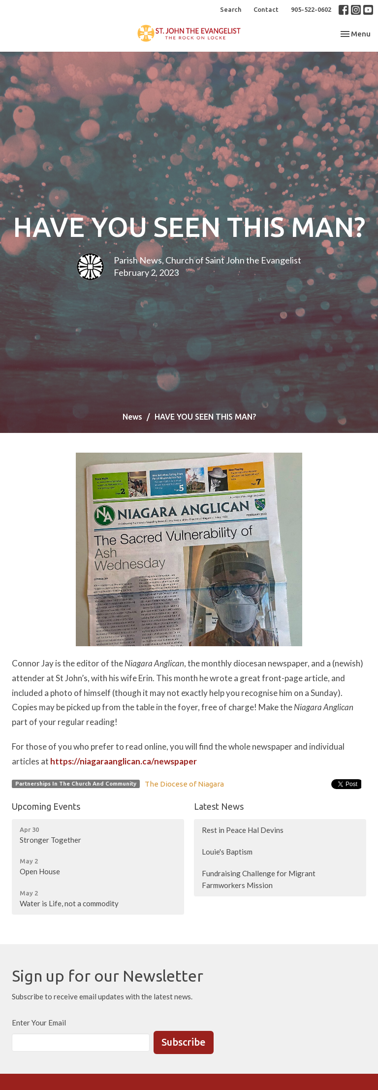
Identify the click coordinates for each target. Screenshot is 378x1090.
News (132, 416)
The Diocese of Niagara (184, 784)
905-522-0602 (311, 9)
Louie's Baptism (227, 851)
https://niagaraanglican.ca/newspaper (123, 761)
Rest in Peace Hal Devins (243, 830)
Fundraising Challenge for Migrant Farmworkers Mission (258, 879)
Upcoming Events (46, 806)
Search (230, 9)
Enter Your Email (39, 1022)
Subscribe (183, 1042)
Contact (266, 9)
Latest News (219, 806)
